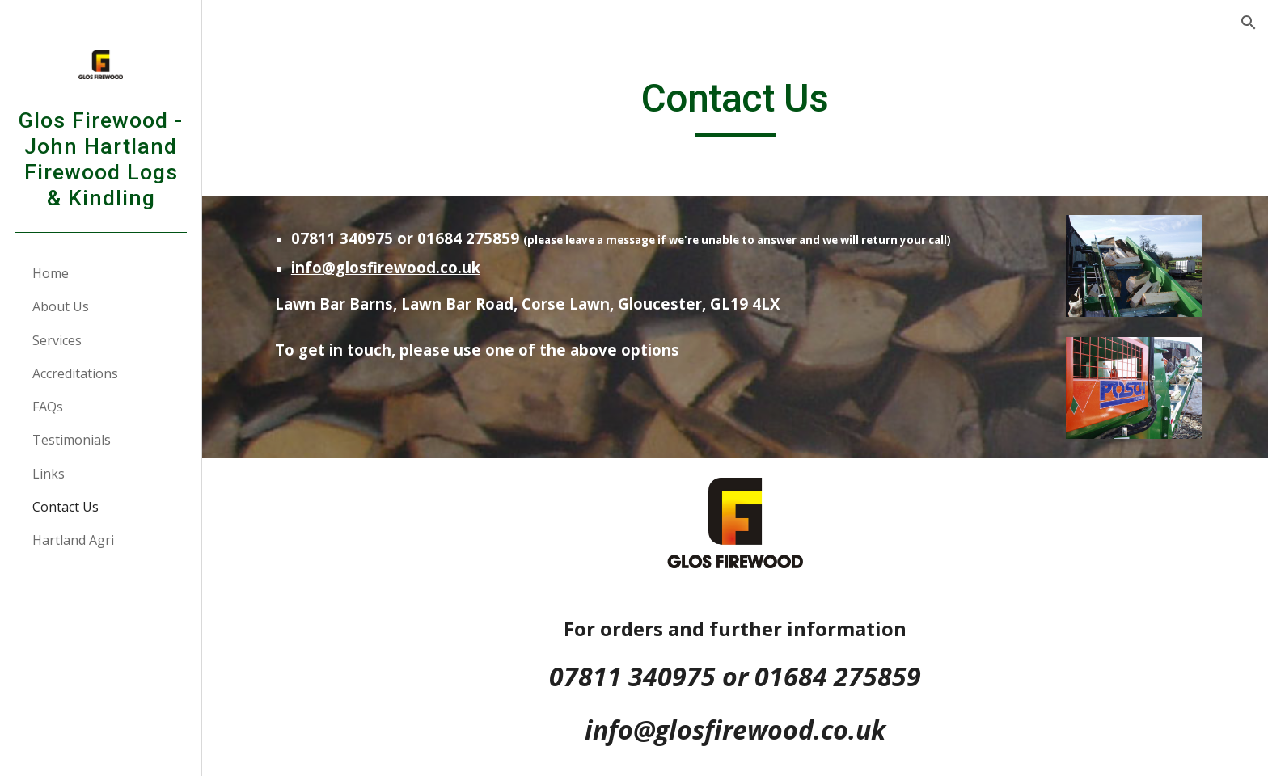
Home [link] (50, 273)
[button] (1248, 22)
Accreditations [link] (75, 373)
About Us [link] (60, 306)
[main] (735, 106)
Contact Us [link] (65, 507)
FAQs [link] (47, 406)
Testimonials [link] (71, 440)
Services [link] (57, 340)
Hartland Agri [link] (73, 540)
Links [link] (48, 474)
